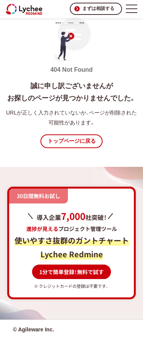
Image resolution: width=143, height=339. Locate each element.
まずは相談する (98, 8)
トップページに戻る (72, 141)
